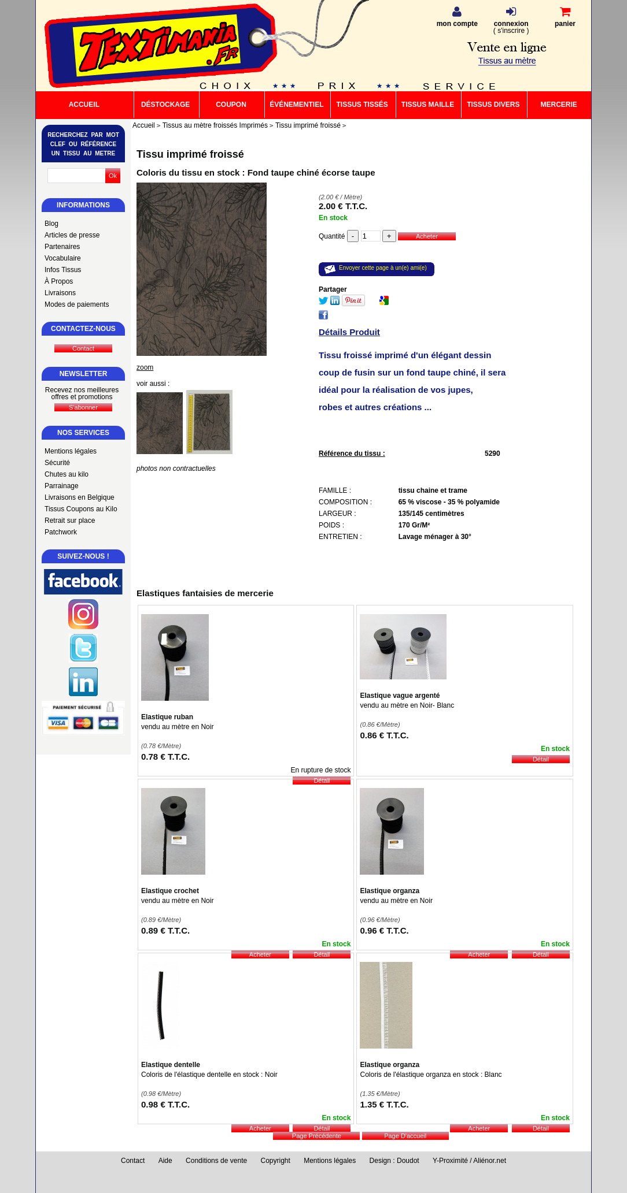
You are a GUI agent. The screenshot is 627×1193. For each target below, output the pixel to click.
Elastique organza (389, 890)
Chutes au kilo (66, 474)
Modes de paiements (77, 304)
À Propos (59, 281)
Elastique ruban (167, 716)
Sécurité (57, 463)
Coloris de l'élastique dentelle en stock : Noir (209, 1074)
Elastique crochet (170, 890)
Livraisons (60, 293)
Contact (133, 1161)
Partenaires (62, 247)
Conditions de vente (216, 1161)
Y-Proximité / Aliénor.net (469, 1161)
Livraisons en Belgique (80, 497)
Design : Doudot (394, 1161)
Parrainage (62, 486)
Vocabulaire (63, 258)
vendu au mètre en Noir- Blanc (407, 705)
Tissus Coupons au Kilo (81, 509)
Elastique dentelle (170, 1064)
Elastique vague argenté (400, 695)
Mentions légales (71, 451)
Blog (51, 224)
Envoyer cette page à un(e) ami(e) (383, 268)
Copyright (275, 1161)
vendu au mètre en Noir (177, 726)
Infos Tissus (63, 270)
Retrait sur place (70, 520)
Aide (165, 1161)
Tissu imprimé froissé (190, 154)
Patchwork (61, 532)
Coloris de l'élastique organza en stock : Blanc (430, 1074)
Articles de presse (72, 235)
